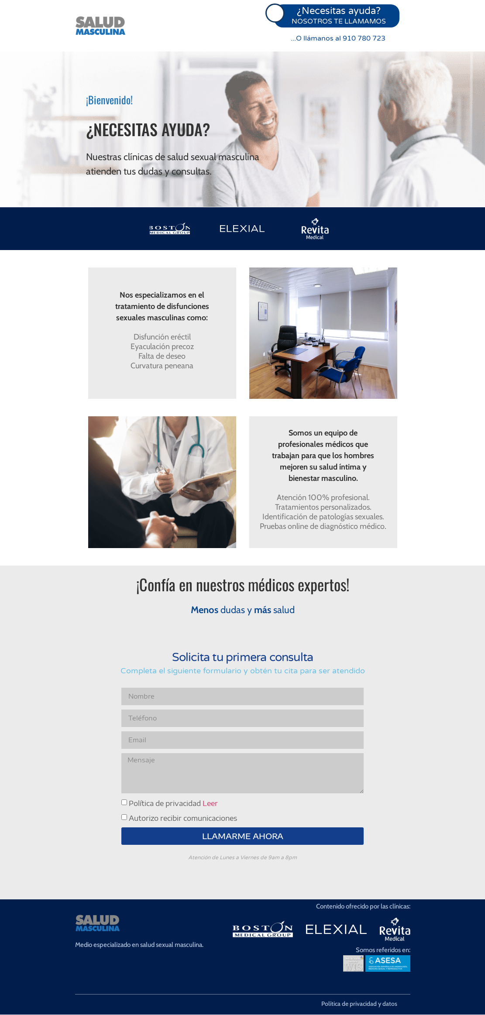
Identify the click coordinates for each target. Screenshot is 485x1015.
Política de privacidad (173, 803)
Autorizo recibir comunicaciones (183, 818)
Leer (210, 803)
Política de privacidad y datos (359, 1004)
